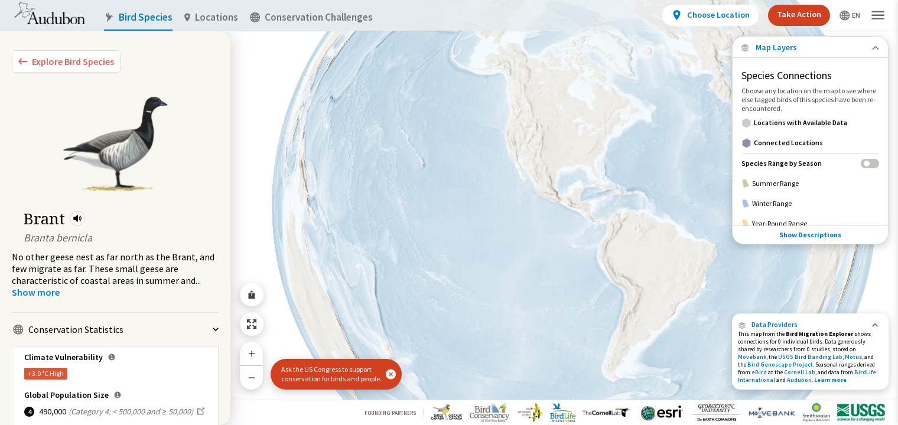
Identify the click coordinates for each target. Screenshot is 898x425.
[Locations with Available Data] (810, 123)
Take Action (799, 14)
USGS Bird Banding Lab (810, 357)
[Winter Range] (810, 204)
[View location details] (710, 15)
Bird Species (138, 17)
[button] (77, 218)
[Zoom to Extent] (251, 324)
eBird (759, 372)
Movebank (752, 357)
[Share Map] (251, 294)
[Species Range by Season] (810, 163)
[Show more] (36, 292)
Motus (853, 357)
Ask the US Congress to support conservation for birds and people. (331, 374)
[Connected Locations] (810, 143)
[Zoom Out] (251, 377)
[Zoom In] (251, 353)
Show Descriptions (810, 234)
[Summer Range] (810, 184)
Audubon (799, 380)
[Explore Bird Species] (66, 61)
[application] (449, 212)
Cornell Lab (799, 372)
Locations (211, 17)
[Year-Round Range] (810, 224)
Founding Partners (390, 413)
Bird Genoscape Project (780, 364)
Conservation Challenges (311, 17)
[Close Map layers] (810, 47)
